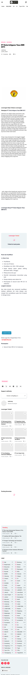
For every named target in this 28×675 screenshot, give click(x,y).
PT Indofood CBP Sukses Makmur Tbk (11, 536)
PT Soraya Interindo (7, 545)
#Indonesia (4, 381)
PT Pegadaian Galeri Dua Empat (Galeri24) (20, 422)
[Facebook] (2, 386)
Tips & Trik (22, 6)
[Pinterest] (13, 386)
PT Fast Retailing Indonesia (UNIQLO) (6, 453)
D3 (13, 6)
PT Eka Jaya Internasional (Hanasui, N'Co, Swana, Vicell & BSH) (12, 531)
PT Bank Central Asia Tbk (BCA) (20, 438)
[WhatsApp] (17, 386)
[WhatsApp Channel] (8, 663)
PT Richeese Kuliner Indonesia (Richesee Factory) (6, 423)
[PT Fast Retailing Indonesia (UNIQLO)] (7, 447)
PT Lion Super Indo (19, 453)
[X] (6, 386)
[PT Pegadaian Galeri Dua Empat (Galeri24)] (21, 415)
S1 (16, 6)
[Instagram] (5, 663)
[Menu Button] (2, 2)
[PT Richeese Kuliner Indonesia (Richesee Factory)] (7, 415)
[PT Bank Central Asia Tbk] (7, 432)
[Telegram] (9, 386)
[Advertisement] (14, 24)
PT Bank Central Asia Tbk (6, 438)
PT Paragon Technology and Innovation (12, 540)
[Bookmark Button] (25, 2)
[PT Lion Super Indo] (21, 447)
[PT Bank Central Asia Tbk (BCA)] (21, 432)
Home (2, 6)
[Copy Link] (20, 386)
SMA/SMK (8, 6)
